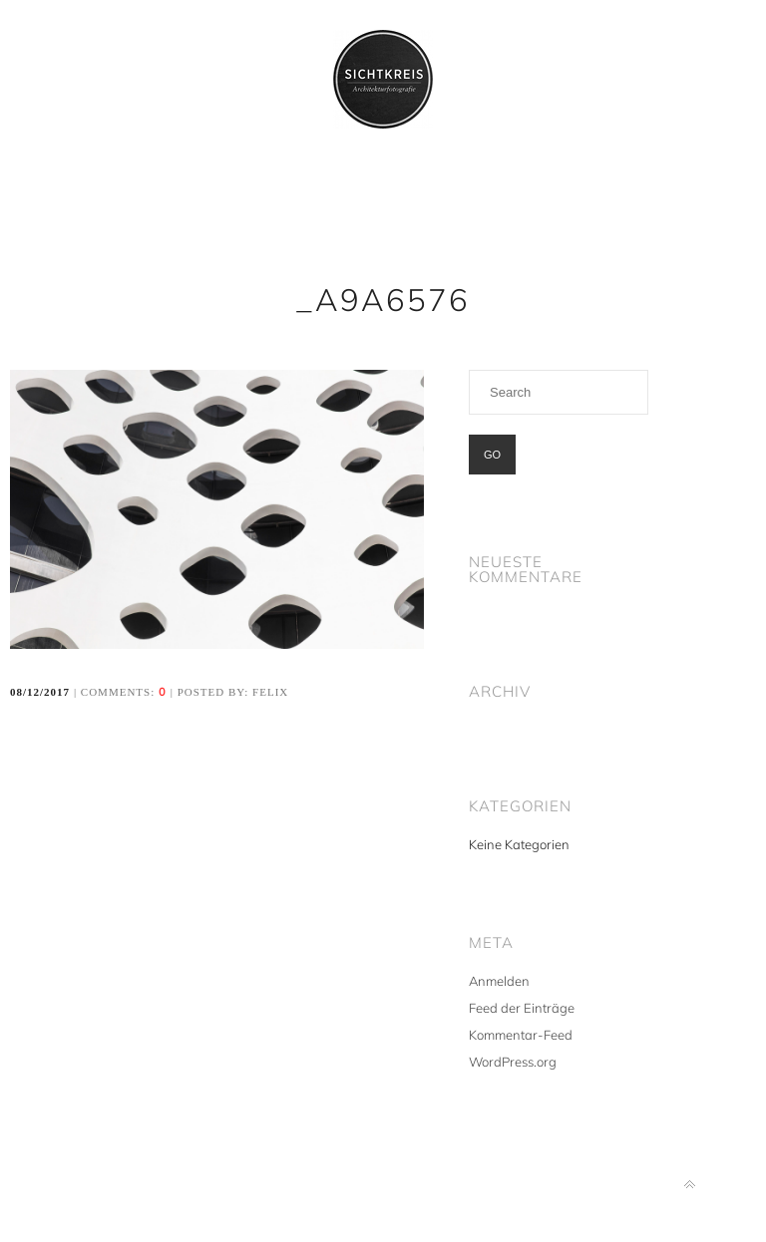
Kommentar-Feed (521, 1035)
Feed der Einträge (521, 1008)
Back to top (689, 1184)
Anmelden (499, 981)
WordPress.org (513, 1062)
